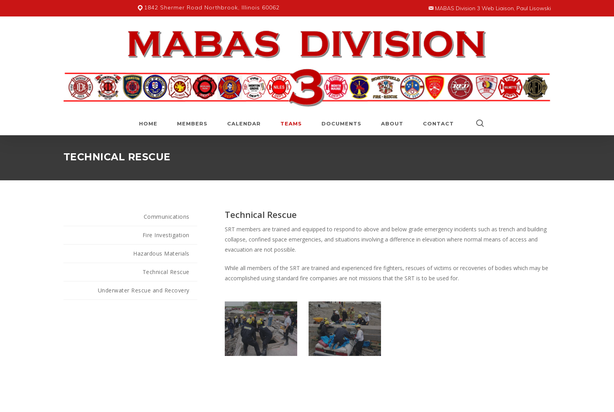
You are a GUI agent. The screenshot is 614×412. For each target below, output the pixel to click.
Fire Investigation (166, 235)
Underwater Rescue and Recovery (144, 290)
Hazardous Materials (161, 253)
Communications (167, 216)
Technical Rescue (166, 272)
